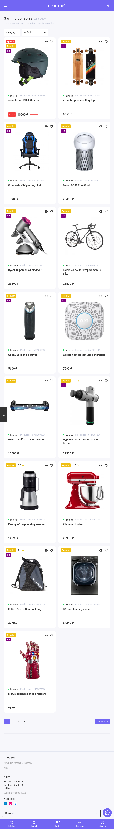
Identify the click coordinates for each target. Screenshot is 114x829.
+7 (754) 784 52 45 (13, 781)
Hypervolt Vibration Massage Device (80, 441)
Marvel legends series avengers (27, 693)
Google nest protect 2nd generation (84, 354)
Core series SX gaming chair (25, 185)
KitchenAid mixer (73, 524)
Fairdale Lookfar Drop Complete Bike (82, 271)
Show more (103, 721)
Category (12, 32)
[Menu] (5, 5)
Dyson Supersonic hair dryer (24, 270)
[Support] (108, 5)
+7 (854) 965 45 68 (13, 785)
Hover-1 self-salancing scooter (26, 439)
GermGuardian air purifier (23, 354)
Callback (8, 788)
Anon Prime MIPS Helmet (23, 100)
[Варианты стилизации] (3, 414)
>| (24, 721)
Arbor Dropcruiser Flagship (79, 100)
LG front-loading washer (77, 609)
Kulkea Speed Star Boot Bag (24, 609)
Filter (51, 813)
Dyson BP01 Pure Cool (76, 185)
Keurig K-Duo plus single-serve (26, 524)
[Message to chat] (107, 812)
